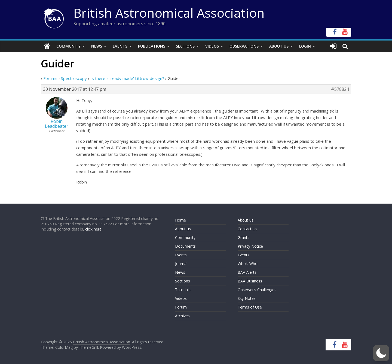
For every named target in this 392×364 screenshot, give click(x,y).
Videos (212, 46)
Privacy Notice (250, 246)
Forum (181, 307)
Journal (181, 263)
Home (180, 220)
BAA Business (250, 281)
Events (120, 46)
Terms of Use (250, 307)
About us (183, 228)
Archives (182, 315)
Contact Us (247, 228)
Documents (185, 246)
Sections (185, 46)
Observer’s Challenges (257, 289)
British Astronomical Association (169, 12)
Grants (243, 237)
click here (93, 229)
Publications (151, 46)
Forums (50, 78)
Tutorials (183, 289)
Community (68, 46)
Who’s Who (248, 263)
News (96, 46)
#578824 (340, 89)
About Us (279, 46)
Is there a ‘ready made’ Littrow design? (127, 78)
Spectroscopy (74, 78)
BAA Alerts (247, 272)
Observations (244, 46)
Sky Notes (247, 298)
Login (305, 46)
